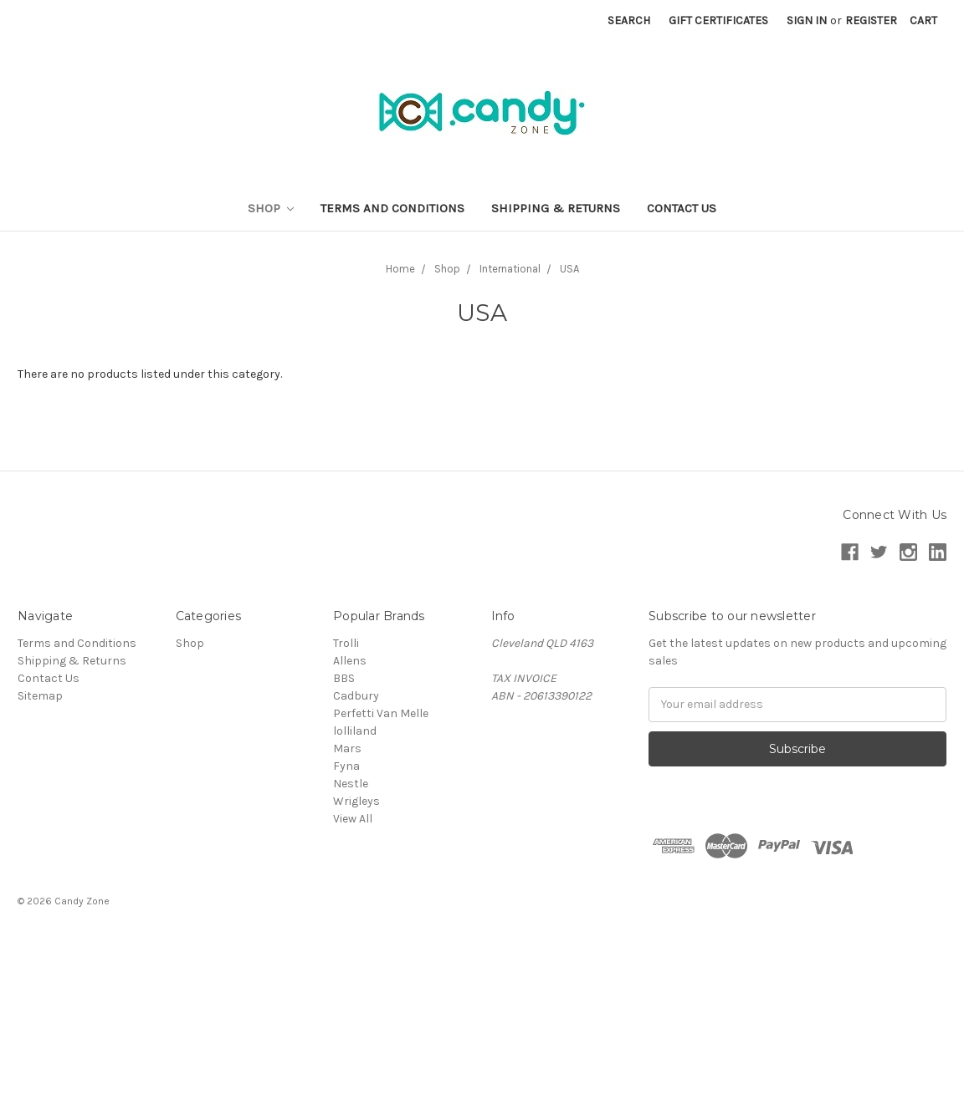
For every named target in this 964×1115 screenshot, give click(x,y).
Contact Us (681, 208)
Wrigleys (356, 801)
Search (629, 20)
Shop (271, 208)
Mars (347, 748)
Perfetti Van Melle (380, 713)
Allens (350, 661)
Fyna (346, 766)
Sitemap (40, 696)
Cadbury (356, 696)
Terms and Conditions (392, 208)
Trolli (346, 643)
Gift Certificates (718, 20)
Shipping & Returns (555, 208)
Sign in (807, 20)
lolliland (355, 731)
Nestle (350, 783)
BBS (344, 678)
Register (871, 20)
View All (352, 819)
